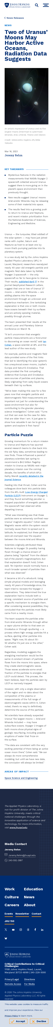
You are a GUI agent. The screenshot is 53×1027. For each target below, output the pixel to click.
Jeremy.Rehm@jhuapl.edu (22, 855)
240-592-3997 (15, 860)
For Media (29, 984)
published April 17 (28, 281)
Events (9, 913)
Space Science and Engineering (21, 778)
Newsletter (22, 913)
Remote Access (13, 984)
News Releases (14, 18)
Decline (41, 1021)
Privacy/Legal (12, 979)
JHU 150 (9, 921)
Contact (36, 913)
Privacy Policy (11, 1016)
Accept (20, 1021)
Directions (29, 979)
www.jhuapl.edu (18, 827)
